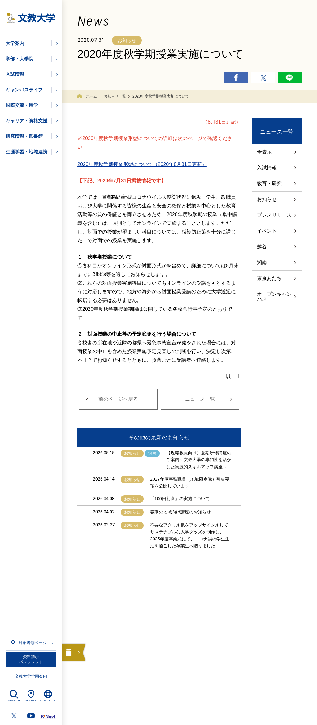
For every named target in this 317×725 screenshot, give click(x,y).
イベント (267, 231)
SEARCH (14, 700)
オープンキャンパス (274, 296)
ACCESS (31, 700)
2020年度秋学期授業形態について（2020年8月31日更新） (142, 164)
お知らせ (267, 199)
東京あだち (269, 278)
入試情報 (267, 167)
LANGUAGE (48, 700)
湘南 (262, 262)
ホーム (91, 96)
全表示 (264, 152)
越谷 (262, 246)
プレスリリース (274, 215)
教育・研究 (269, 183)
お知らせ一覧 (115, 96)
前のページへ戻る (118, 399)
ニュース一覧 (200, 399)
